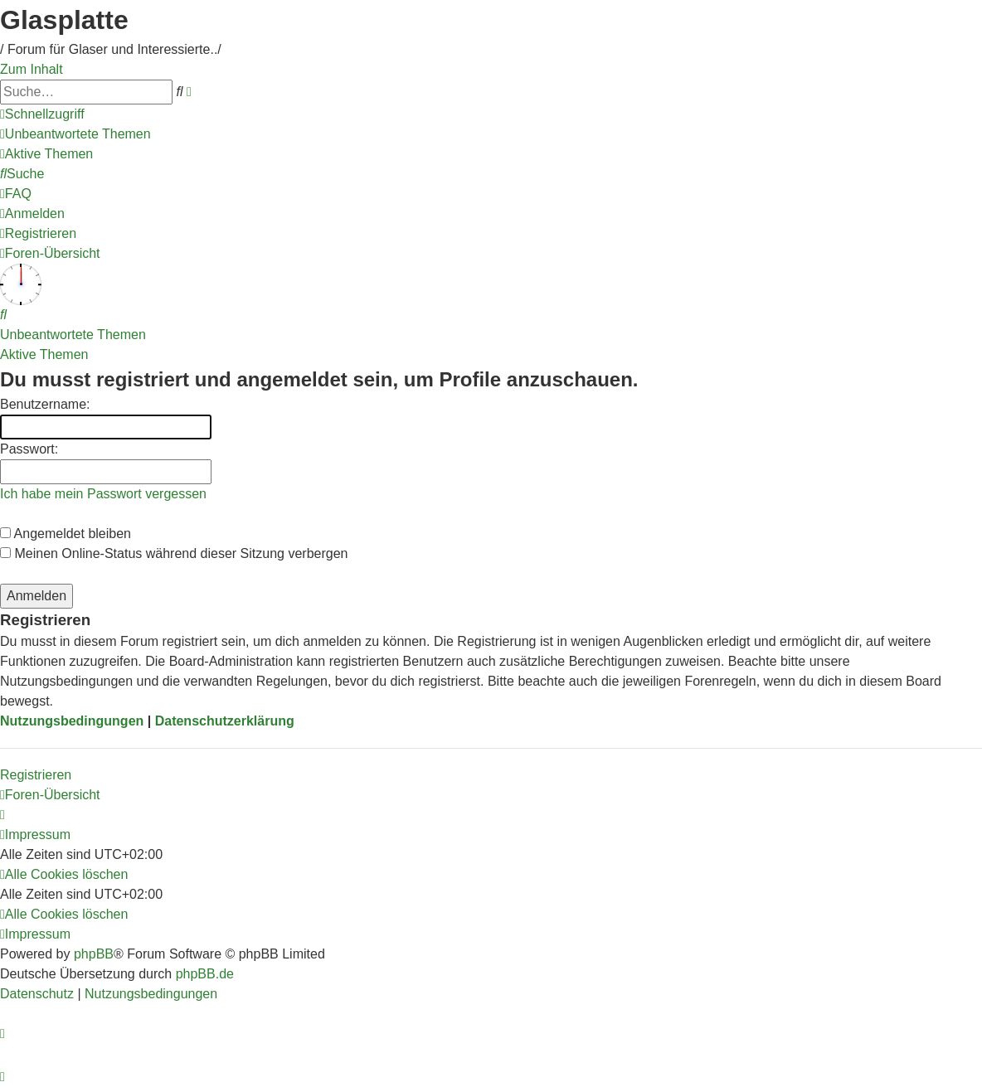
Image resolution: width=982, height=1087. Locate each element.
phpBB (94, 954)
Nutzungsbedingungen (71, 721)
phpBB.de (205, 974)
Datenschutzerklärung (224, 721)
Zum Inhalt (31, 69)
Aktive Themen (44, 354)
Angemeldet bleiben (65, 534)
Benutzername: (45, 404)
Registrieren (35, 775)
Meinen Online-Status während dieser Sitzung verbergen (174, 553)
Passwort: (29, 449)
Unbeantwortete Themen (73, 335)
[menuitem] (75, 134)
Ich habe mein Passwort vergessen (103, 494)
